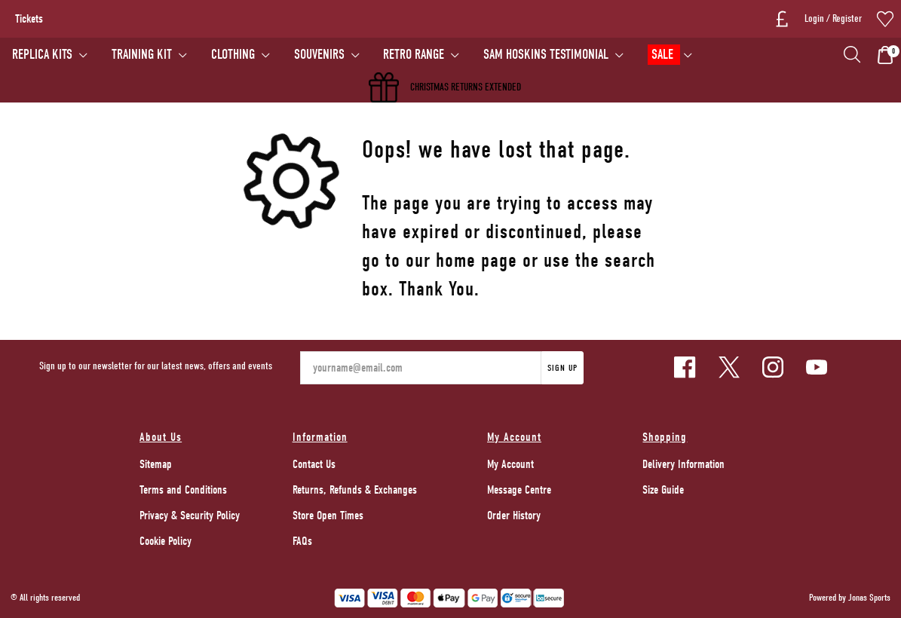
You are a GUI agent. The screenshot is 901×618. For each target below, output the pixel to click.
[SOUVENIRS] (326, 55)
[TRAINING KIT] (149, 55)
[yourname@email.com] (420, 367)
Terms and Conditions (183, 490)
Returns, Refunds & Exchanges (355, 490)
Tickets (29, 19)
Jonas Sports (869, 597)
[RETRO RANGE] (421, 55)
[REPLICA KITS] (50, 55)
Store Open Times (328, 515)
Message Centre (519, 490)
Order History (514, 515)
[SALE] (670, 55)
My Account (510, 464)
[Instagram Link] (772, 367)
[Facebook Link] (684, 367)
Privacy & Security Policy (189, 515)
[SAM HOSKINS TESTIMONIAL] (553, 55)
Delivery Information (683, 464)
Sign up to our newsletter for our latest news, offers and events (155, 365)
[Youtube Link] (816, 367)
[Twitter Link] (729, 367)
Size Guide (663, 490)
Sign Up (562, 368)
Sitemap (155, 464)
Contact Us (314, 464)
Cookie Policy (165, 541)
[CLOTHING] (240, 55)
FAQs (302, 541)
